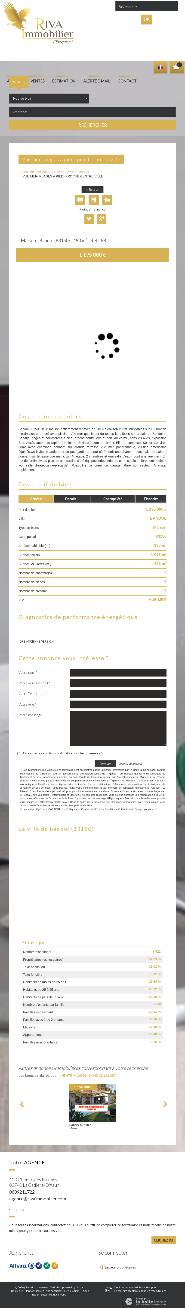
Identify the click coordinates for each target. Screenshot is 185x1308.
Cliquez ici (163, 1239)
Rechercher (92, 124)
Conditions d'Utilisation (117, 808)
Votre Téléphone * (32, 692)
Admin (76, 1290)
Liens (67, 1290)
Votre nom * (27, 671)
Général (36, 498)
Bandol (84, 171)
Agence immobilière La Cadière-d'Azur (46, 171)
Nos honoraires (54, 1290)
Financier (151, 498)
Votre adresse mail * (34, 682)
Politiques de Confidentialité (81, 808)
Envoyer (105, 762)
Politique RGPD (57, 1293)
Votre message (30, 714)
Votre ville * (27, 703)
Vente (19, 81)
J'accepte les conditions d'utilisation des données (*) (63, 752)
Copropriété (112, 498)
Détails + (72, 498)
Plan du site (16, 1290)
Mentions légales (34, 1290)
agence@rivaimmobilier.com (37, 1197)
